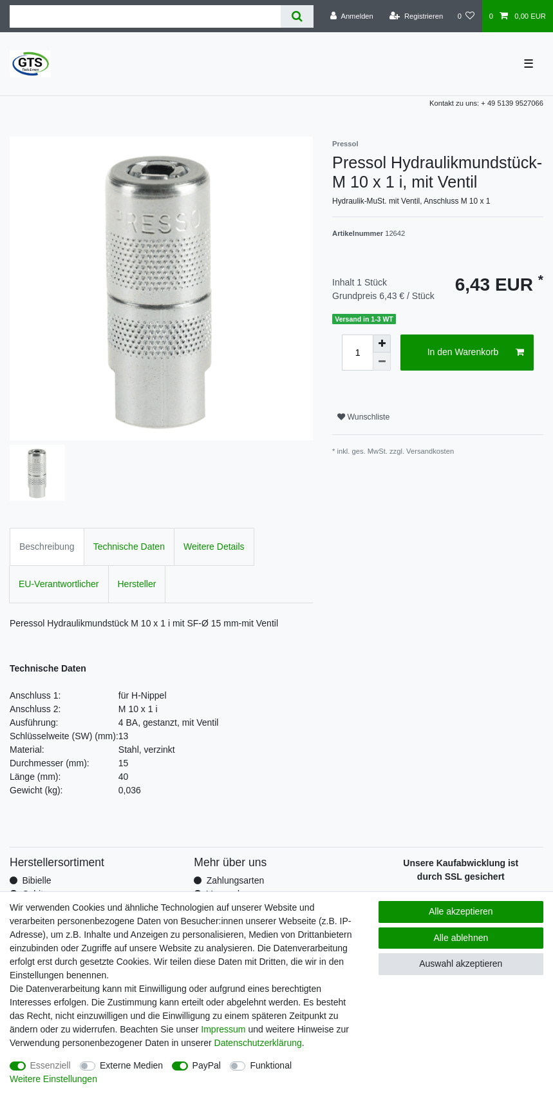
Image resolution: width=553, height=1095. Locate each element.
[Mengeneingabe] (357, 352)
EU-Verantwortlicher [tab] (59, 584)
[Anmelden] (351, 16)
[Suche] (297, 16)
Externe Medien (131, 1065)
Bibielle (36, 880)
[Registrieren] (416, 16)
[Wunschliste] (466, 16)
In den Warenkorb (475, 352)
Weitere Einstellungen (53, 1079)
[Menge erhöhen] (382, 343)
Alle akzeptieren (461, 911)
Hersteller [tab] (137, 584)
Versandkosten (430, 451)
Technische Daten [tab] (129, 546)
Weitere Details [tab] (214, 546)
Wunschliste (363, 417)
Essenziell (50, 1065)
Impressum (223, 1029)
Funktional (271, 1065)
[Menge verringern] (382, 362)
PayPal (206, 1065)
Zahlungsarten (236, 880)
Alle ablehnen (460, 938)
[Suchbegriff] (145, 16)
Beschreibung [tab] (47, 546)
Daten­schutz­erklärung (258, 1043)
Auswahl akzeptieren (460, 963)
